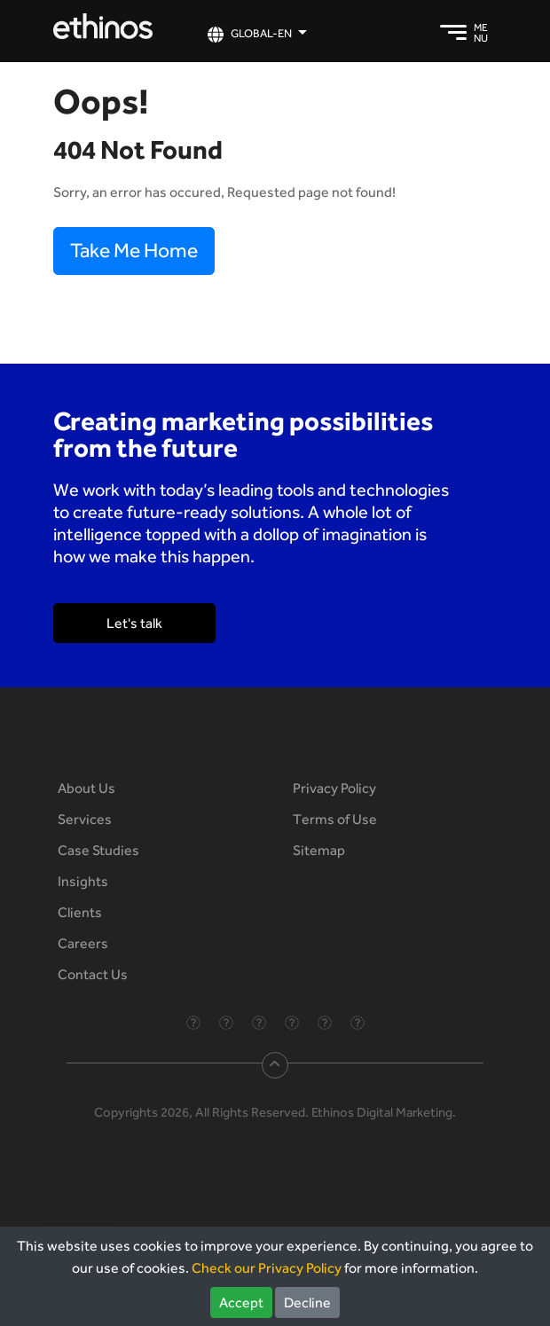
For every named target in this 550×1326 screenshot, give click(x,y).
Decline (307, 1302)
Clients (80, 912)
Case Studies (98, 850)
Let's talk (134, 623)
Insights (83, 881)
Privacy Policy (334, 788)
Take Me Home (134, 250)
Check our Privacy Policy (267, 1267)
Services (85, 819)
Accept (241, 1302)
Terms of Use (335, 819)
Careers (83, 943)
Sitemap (319, 850)
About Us (86, 788)
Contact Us (93, 974)
